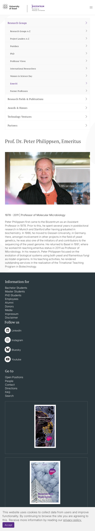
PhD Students (13, 295)
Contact (10, 384)
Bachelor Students (16, 287)
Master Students (15, 291)
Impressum (11, 314)
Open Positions (14, 377)
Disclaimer (11, 317)
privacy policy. (72, 520)
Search (9, 395)
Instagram (17, 340)
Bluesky (16, 349)
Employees (11, 299)
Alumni (9, 302)
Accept (8, 525)
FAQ (7, 392)
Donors (9, 306)
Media (8, 310)
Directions (11, 388)
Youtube (16, 359)
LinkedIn (16, 330)
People (9, 381)
